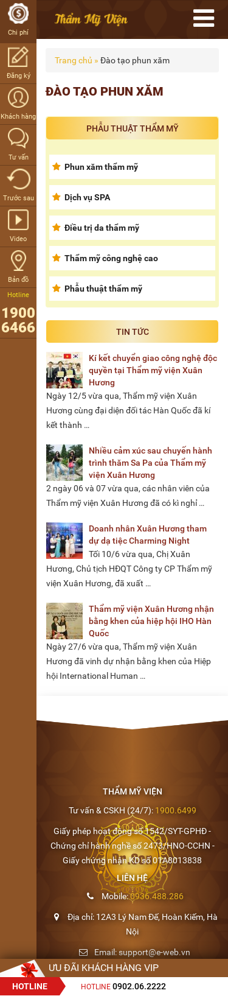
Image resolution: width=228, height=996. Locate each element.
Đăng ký (18, 63)
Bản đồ (18, 267)
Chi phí (18, 20)
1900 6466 (18, 320)
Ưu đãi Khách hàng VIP (104, 967)
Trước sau (18, 185)
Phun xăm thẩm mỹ (101, 167)
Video (18, 226)
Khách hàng (18, 104)
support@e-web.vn (154, 952)
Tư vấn (18, 144)
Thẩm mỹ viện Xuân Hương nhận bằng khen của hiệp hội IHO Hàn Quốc (151, 621)
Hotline (123, 987)
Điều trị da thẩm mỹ (101, 228)
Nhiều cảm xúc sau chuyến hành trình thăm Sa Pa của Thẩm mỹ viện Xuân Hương (150, 463)
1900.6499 (175, 810)
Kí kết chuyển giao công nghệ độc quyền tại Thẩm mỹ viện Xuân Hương (153, 370)
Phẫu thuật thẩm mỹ (103, 288)
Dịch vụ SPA (87, 197)
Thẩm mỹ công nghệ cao (111, 258)
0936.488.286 (157, 896)
